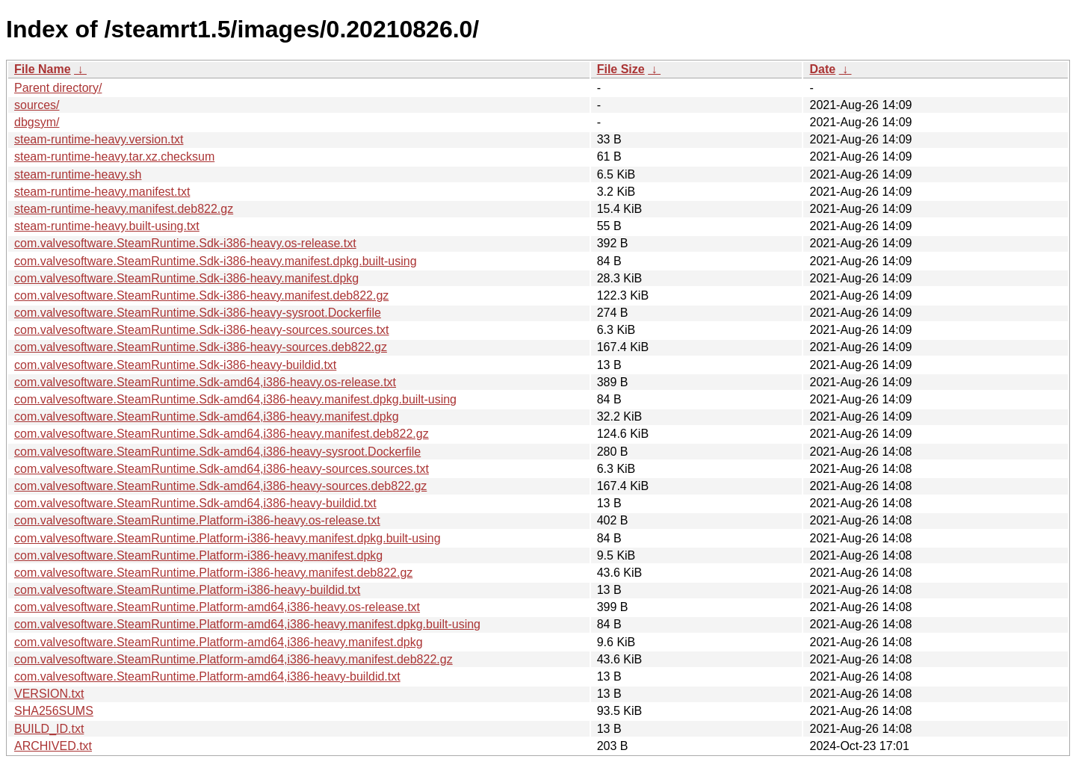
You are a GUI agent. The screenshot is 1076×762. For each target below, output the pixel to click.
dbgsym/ (36, 122)
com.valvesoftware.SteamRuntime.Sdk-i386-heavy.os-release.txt (185, 243)
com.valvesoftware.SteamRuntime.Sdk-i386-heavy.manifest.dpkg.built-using (215, 261)
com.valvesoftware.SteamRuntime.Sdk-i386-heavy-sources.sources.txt (201, 329)
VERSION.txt (49, 693)
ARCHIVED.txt (53, 746)
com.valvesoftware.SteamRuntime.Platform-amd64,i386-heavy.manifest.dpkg (218, 642)
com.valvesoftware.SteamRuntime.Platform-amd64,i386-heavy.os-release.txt (217, 607)
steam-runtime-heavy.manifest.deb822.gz (123, 208)
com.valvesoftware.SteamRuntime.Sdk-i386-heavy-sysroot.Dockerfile (197, 312)
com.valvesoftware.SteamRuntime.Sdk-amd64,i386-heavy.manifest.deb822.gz (221, 433)
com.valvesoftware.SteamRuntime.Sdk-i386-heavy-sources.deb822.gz (200, 347)
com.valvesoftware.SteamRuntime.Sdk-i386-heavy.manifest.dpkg (186, 278)
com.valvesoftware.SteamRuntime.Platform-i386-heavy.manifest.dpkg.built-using (227, 538)
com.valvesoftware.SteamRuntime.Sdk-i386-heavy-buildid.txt (175, 365)
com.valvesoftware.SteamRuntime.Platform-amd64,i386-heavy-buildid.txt (207, 676)
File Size (621, 69)
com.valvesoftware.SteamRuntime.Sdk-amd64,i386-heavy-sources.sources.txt (221, 468)
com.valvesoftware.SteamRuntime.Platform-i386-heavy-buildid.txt (187, 589)
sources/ (36, 105)
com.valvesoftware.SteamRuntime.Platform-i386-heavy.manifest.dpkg (198, 555)
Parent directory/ (58, 87)
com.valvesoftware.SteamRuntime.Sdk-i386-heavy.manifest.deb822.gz (201, 295)
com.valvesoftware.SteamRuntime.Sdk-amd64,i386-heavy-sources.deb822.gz (220, 486)
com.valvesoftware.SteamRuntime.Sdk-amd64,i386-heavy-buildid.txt (195, 503)
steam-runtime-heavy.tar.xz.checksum (114, 156)
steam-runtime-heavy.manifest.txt (102, 191)
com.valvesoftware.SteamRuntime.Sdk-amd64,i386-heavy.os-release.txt (205, 382)
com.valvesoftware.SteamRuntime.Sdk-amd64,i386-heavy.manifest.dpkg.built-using (235, 399)
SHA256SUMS (53, 710)
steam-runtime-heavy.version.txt (98, 139)
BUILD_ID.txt (49, 728)
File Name (42, 69)
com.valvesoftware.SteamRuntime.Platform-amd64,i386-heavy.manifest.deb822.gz (233, 659)
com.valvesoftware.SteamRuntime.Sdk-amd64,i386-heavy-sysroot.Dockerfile (217, 451)
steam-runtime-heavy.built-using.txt (107, 226)
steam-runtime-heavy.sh (77, 174)
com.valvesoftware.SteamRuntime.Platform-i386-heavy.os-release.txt (197, 520)
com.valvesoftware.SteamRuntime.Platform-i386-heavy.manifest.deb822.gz (213, 572)
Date (822, 69)
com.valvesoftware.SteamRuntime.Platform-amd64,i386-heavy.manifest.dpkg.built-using (247, 624)
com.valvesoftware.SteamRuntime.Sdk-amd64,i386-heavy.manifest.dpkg (206, 416)
